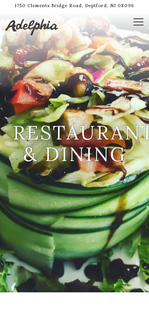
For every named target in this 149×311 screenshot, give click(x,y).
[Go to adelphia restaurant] (74, 5)
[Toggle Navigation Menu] (138, 22)
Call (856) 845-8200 (74, 283)
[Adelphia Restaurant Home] (33, 26)
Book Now (74, 301)
